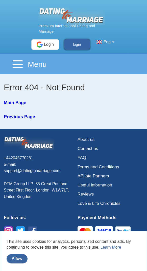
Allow (17, 258)
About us (86, 139)
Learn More (111, 247)
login (77, 44)
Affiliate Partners (93, 176)
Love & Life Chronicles (99, 203)
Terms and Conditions (98, 167)
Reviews (86, 194)
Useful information (95, 185)
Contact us (88, 148)
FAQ (82, 157)
